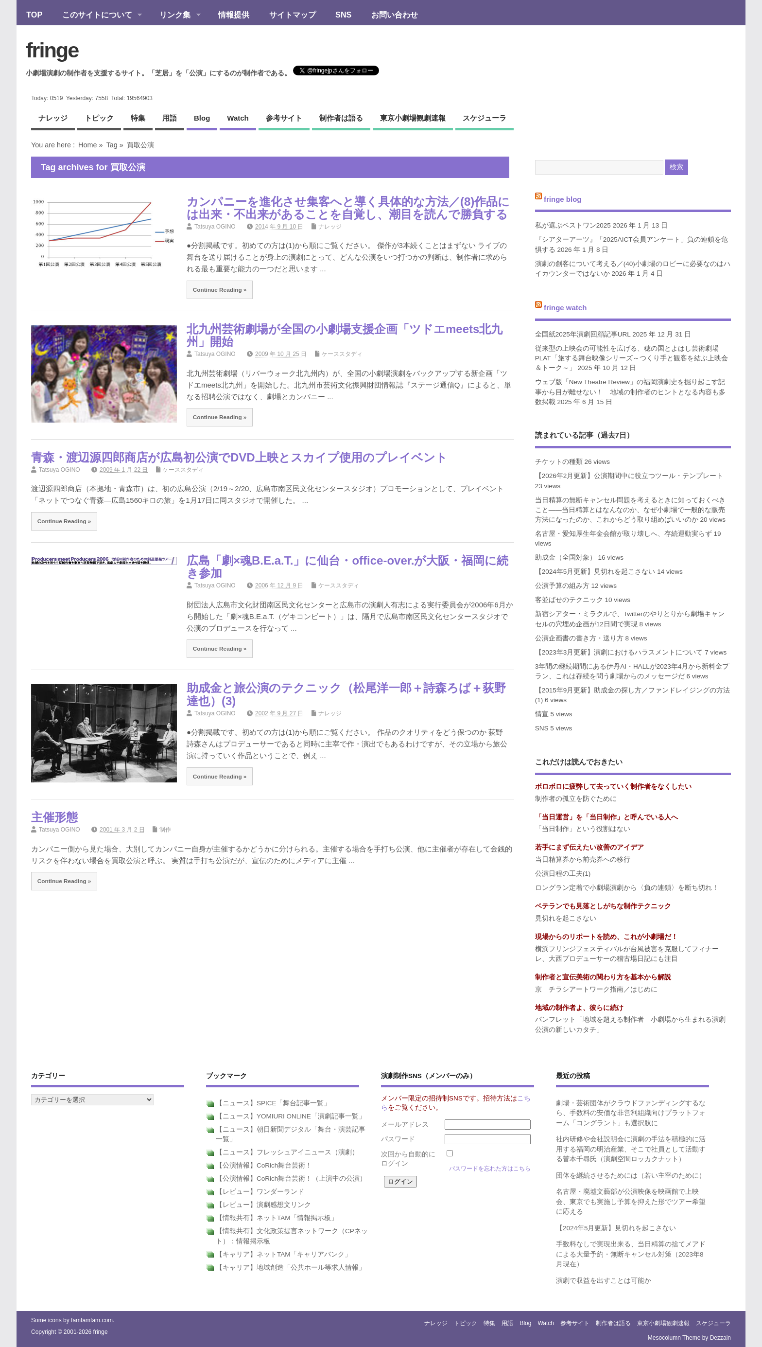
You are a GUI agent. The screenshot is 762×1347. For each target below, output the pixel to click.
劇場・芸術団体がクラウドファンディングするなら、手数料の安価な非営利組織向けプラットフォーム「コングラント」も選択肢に (631, 1113)
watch (237, 118)
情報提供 (233, 14)
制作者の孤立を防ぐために (576, 798)
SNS (343, 14)
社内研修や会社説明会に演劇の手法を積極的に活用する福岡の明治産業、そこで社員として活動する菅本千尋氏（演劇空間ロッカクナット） (631, 1149)
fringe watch (565, 307)
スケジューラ (484, 118)
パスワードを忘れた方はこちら (490, 1168)
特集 (138, 118)
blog (202, 118)
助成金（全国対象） (565, 557)
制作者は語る (341, 118)
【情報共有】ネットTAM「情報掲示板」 (277, 1218)
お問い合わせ (394, 14)
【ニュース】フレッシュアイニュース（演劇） (287, 1152)
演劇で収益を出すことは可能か (603, 1280)
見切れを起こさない (565, 918)
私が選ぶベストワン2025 (573, 225)
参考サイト (284, 118)
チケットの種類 (559, 461)
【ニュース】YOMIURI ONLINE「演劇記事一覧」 (290, 1116)
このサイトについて (97, 15)
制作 (165, 829)
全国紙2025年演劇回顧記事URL (583, 334)
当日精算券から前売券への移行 (582, 859)
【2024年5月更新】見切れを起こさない (595, 571)
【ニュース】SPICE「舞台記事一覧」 (273, 1103)
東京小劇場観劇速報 (413, 118)
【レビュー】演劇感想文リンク (263, 1204)
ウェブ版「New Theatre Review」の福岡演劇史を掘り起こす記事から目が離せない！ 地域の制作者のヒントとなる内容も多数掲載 (630, 392)
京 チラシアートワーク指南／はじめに (596, 989)
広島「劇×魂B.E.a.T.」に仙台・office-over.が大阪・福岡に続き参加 (347, 567)
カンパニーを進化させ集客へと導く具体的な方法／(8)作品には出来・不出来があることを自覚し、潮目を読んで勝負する (348, 208)
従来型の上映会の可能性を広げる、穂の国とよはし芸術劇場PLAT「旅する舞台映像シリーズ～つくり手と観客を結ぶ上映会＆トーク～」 (631, 358)
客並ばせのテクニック (569, 599)
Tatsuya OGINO (215, 226)
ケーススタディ (342, 354)
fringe (52, 50)
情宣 (542, 714)
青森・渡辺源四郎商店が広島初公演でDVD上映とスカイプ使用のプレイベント (239, 457)
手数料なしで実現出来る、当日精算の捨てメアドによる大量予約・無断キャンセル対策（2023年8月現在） (631, 1254)
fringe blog (563, 199)
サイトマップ (292, 14)
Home (87, 145)
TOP (34, 14)
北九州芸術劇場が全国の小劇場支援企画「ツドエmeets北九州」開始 (344, 335)
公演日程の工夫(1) (563, 873)
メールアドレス (405, 1124)
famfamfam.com (92, 1320)
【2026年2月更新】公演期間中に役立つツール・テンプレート (629, 475)
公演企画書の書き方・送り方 (579, 638)
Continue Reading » (220, 289)
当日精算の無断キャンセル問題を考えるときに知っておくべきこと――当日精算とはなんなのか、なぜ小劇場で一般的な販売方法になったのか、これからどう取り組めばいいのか (630, 510)
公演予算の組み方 (562, 585)
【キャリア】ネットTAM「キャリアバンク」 (284, 1254)
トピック (99, 118)
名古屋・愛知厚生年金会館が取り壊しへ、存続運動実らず (623, 533)
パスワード (398, 1139)
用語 (169, 118)
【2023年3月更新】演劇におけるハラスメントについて (619, 652)
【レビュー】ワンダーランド (260, 1191)
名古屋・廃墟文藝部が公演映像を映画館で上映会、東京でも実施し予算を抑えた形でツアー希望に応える (631, 1201)
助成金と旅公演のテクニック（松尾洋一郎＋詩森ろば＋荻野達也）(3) (346, 694)
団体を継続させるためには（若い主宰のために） (631, 1175)
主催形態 (54, 817)
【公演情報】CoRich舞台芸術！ (264, 1165)
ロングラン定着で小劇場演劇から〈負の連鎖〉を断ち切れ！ (627, 887)
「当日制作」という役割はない (582, 829)
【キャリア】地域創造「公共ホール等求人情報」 (290, 1267)
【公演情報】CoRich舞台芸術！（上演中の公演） (291, 1178)
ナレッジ (53, 118)
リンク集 (175, 15)
